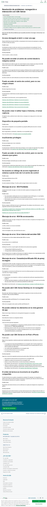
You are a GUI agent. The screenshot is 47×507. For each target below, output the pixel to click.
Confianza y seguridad (8, 459)
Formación (5, 425)
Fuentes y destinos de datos (9, 470)
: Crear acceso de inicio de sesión (15, 107)
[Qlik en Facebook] (43, 498)
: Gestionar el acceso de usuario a (15, 99)
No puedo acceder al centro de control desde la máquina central (16, 18)
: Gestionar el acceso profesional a (15, 102)
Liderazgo (5, 479)
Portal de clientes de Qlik (8, 429)
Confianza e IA (6, 463)
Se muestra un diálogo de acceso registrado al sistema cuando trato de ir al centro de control (22, 27)
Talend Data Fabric (7, 442)
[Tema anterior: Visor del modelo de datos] (12, 413)
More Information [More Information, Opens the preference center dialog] (38, 503)
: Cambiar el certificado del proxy (31, 284)
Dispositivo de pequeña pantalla (10, 22)
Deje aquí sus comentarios (9, 408)
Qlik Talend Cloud (7, 440)
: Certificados (29, 368)
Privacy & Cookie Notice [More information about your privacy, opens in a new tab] (21, 505)
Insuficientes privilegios (8, 24)
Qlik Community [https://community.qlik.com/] (32, 498)
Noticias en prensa (7, 489)
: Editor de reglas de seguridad (24, 149)
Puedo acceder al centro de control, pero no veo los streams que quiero (18, 26)
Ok (38, 501)
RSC (4, 481)
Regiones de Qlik (6, 472)
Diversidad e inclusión (7, 483)
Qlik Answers (6, 448)
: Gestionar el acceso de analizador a (16, 104)
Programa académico (7, 484)
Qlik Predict (5, 450)
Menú (45, 2)
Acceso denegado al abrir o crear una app (12, 16)
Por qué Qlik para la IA (7, 465)
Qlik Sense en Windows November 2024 (11, 5)
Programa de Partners (7, 486)
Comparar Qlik (6, 466)
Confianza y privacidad (8, 461)
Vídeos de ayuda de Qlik (8, 422)
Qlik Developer (6, 424)
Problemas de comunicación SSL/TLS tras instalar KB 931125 (15, 212)
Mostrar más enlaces (9, 29)
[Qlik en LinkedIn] (40, 498)
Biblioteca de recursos (8, 430)
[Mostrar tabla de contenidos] (2, 5)
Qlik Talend (5, 438)
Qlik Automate (6, 452)
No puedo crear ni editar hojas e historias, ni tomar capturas (15, 21)
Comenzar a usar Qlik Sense (26, 5)
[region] (23, 503)
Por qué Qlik (5, 458)
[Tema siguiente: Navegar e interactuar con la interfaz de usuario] (35, 413)
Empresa (5, 477)
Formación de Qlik (7, 427)
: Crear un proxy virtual (31, 363)
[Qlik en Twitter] (38, 498)
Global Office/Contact (7, 491)
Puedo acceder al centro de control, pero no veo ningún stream (16, 19)
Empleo (4, 488)
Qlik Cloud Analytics (7, 447)
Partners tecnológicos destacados (10, 468)
